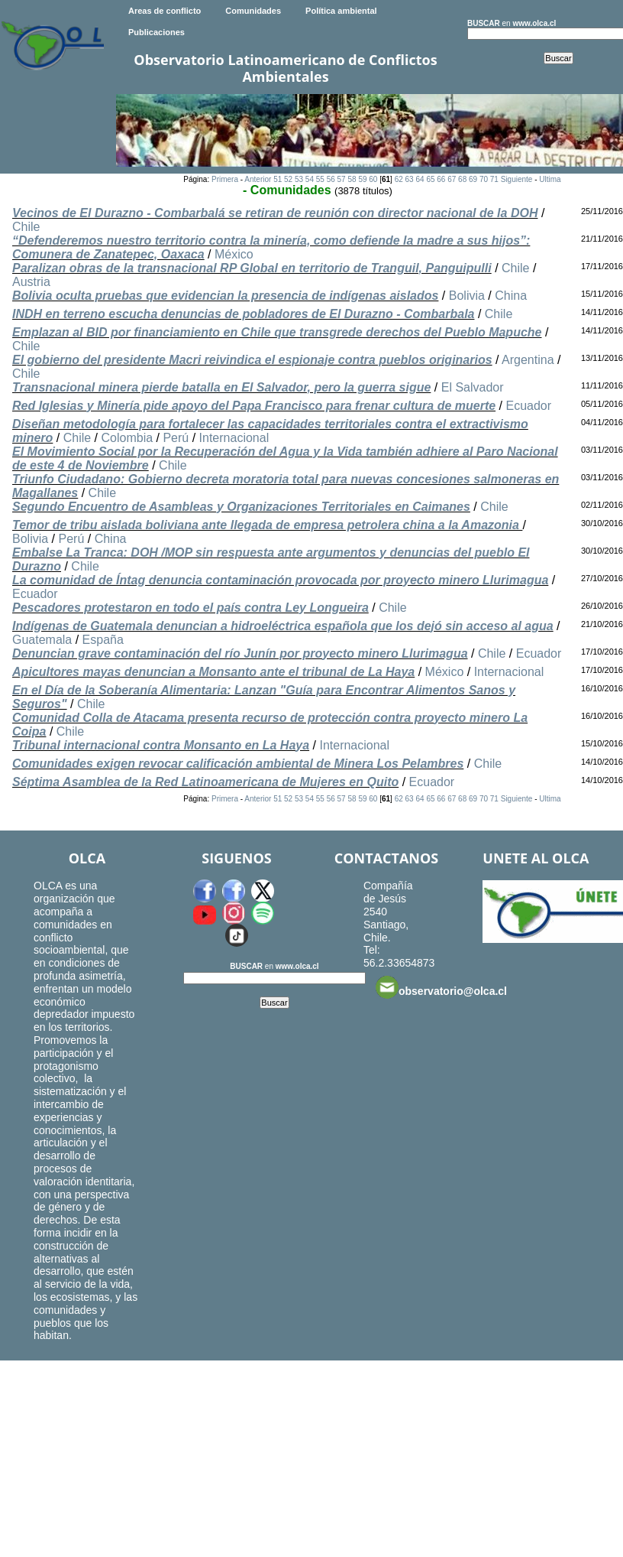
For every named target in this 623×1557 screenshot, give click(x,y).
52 (288, 179)
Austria (31, 281)
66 (441, 179)
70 (483, 179)
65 (430, 179)
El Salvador (472, 387)
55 (320, 179)
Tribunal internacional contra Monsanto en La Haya (160, 745)
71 (494, 179)
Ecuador (528, 405)
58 (351, 179)
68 (462, 179)
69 (473, 179)
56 (331, 179)
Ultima (549, 179)
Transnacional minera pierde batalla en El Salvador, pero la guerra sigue (221, 387)
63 (409, 179)
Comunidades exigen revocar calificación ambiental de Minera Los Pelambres (237, 763)
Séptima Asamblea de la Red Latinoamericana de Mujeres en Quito (205, 781)
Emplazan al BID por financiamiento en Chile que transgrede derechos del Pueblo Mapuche (276, 332)
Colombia (127, 437)
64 (419, 179)
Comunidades (253, 10)
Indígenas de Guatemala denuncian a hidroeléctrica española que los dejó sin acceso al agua (283, 625)
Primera (224, 179)
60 (373, 179)
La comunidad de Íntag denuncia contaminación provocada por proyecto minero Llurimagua (280, 580)
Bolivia (467, 295)
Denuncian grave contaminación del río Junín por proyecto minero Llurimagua (240, 653)
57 (341, 179)
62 (399, 179)
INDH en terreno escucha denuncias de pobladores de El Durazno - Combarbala (243, 313)
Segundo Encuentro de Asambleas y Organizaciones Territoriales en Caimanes (241, 506)
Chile (26, 226)
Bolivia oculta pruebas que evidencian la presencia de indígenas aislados (225, 295)
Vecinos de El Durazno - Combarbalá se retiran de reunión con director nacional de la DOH (274, 212)
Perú (176, 437)
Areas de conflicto (164, 10)
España (103, 639)
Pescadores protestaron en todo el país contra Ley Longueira (190, 607)
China (511, 295)
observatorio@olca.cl (441, 987)
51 (277, 179)
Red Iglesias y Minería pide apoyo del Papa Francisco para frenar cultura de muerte (253, 405)
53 (299, 179)
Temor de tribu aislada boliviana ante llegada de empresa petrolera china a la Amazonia (267, 524)
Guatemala (42, 639)
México (234, 254)
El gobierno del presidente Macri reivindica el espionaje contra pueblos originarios (252, 359)
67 (451, 179)
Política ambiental (341, 10)
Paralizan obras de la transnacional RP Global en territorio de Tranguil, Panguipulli (252, 268)
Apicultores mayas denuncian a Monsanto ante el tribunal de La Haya (213, 671)
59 (362, 179)
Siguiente (517, 179)
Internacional (234, 437)
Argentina (528, 359)
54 (309, 179)
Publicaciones (156, 32)
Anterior (257, 179)
